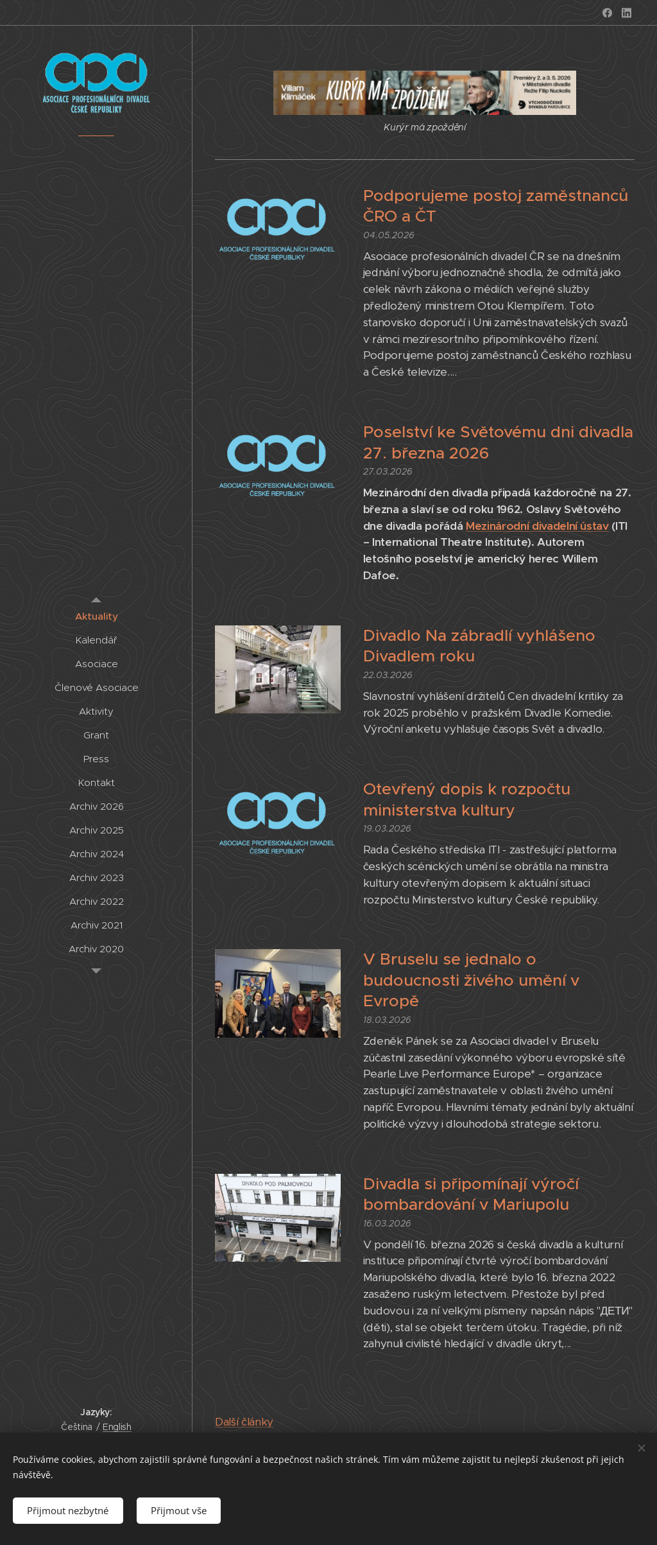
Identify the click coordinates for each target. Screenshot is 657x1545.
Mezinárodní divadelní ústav (537, 526)
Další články (244, 1422)
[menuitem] (96, 616)
